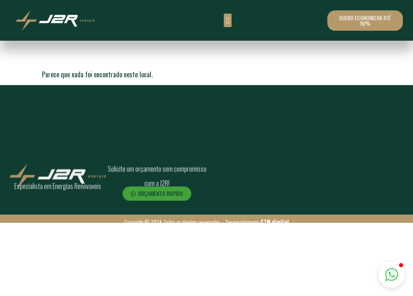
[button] (228, 20)
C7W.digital (274, 221)
